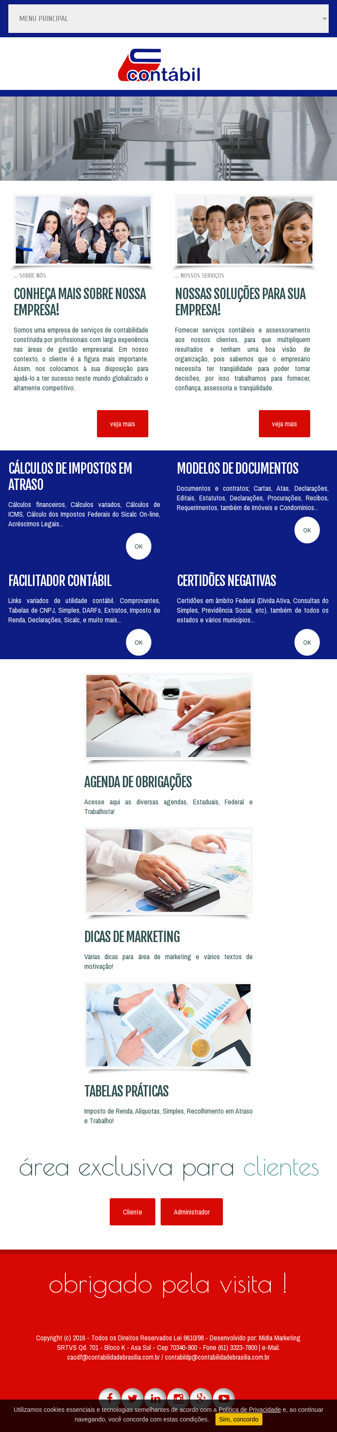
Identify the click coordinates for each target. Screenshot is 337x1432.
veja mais (122, 424)
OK (139, 546)
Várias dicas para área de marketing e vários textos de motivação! (168, 961)
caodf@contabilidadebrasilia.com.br (114, 1357)
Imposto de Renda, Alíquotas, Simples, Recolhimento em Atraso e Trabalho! (168, 1115)
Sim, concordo (238, 1419)
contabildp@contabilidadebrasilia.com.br (217, 1357)
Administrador (192, 1212)
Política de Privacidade (250, 1409)
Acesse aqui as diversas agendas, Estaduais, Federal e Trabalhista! (168, 806)
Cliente (132, 1212)
